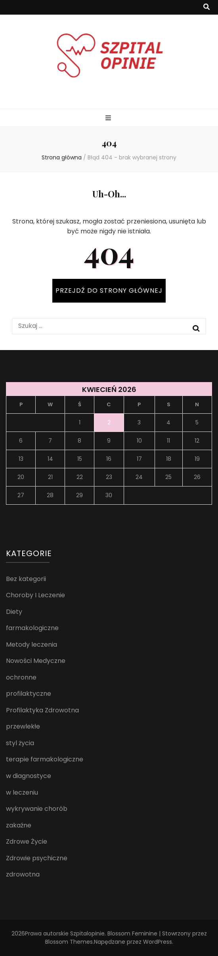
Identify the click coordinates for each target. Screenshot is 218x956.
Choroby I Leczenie (35, 595)
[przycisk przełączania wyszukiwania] (206, 7)
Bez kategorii (26, 578)
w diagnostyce (28, 775)
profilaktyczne (28, 693)
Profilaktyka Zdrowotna (42, 710)
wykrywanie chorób (36, 808)
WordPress (157, 942)
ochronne (21, 677)
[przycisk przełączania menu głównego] (109, 118)
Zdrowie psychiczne (36, 858)
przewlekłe (23, 726)
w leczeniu (22, 792)
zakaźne (18, 825)
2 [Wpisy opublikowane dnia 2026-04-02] (109, 422)
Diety (14, 611)
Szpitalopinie (87, 933)
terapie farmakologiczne (44, 759)
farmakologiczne (32, 627)
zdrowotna (23, 874)
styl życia (20, 743)
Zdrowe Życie (26, 841)
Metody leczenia (31, 644)
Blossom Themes (69, 942)
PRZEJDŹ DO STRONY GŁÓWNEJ (109, 290)
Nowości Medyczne (35, 660)
